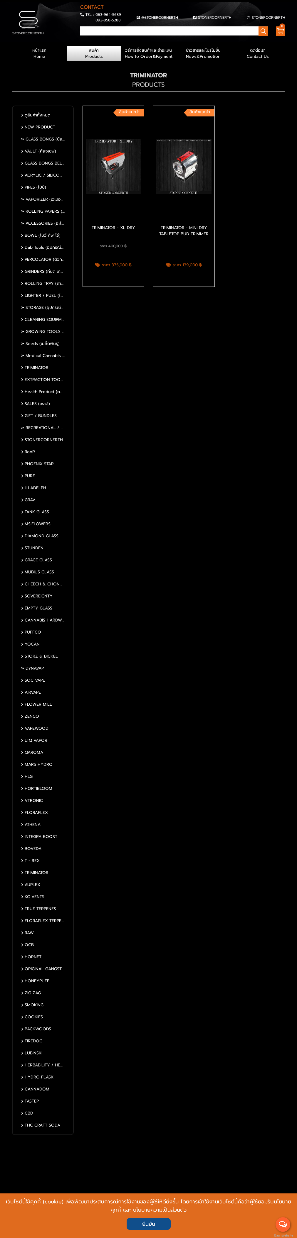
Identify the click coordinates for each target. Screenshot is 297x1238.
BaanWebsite (283, 1235)
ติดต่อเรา (258, 53)
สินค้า (94, 53)
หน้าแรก (39, 53)
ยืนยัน (148, 1224)
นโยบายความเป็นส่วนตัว (160, 1210)
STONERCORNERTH (214, 17)
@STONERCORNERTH (159, 17)
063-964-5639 (108, 14)
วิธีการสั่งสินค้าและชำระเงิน (148, 53)
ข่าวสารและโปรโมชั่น (203, 53)
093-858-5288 (108, 20)
